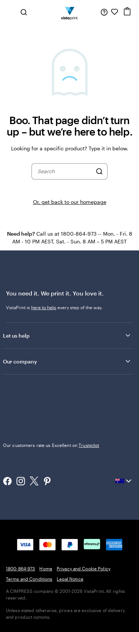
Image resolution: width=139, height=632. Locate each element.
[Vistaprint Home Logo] (69, 12)
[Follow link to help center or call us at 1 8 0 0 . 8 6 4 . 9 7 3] (104, 12)
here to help (43, 307)
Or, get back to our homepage (69, 202)
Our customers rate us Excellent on (51, 445)
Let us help (67, 335)
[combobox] (64, 171)
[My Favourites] (114, 12)
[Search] (99, 171)
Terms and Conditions (29, 578)
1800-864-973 (20, 568)
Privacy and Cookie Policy (83, 568)
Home (45, 568)
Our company (67, 361)
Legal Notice (70, 578)
